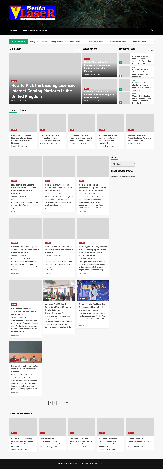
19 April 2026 (23, 101)
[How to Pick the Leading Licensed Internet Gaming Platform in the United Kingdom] (124, 58)
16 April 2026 (140, 143)
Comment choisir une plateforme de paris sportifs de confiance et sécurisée (81, 138)
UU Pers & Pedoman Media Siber (34, 30)
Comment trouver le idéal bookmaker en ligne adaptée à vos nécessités (127, 41)
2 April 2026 (57, 313)
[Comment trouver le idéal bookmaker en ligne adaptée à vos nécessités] (124, 71)
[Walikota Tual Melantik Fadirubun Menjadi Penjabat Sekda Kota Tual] (59, 290)
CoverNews (89, 463)
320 (66, 403)
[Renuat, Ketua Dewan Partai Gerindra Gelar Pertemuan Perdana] (25, 352)
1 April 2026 (91, 310)
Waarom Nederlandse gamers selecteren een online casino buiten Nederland (25, 250)
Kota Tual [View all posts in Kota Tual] (49, 298)
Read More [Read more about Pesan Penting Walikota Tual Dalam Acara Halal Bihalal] (82, 325)
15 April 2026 (23, 317)
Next (71, 403)
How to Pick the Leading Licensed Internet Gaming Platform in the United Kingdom (58, 41)
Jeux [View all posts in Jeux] (86, 88)
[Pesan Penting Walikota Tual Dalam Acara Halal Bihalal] (93, 290)
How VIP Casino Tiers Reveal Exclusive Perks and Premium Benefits (139, 138)
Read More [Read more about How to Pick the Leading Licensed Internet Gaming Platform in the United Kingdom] (15, 212)
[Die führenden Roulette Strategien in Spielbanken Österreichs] (25, 290)
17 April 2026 (96, 101)
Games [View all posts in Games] (14, 81)
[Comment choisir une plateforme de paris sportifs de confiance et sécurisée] (124, 85)
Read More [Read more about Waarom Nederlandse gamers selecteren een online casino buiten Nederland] (15, 273)
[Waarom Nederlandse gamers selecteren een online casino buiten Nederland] (124, 98)
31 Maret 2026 (24, 375)
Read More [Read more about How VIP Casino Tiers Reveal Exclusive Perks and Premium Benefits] (48, 273)
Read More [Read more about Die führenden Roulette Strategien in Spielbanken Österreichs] (15, 335)
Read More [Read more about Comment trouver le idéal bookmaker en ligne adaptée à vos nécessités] (48, 209)
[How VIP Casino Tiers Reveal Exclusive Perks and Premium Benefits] (140, 123)
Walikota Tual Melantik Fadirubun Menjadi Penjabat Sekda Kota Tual (58, 307)
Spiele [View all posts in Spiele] (14, 304)
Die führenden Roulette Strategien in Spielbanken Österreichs (23, 311)
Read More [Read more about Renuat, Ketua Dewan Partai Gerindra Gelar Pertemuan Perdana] (15, 393)
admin (15, 101)
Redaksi (13, 30)
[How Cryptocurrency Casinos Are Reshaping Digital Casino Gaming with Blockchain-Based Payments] (93, 228)
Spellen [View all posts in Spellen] (134, 93)
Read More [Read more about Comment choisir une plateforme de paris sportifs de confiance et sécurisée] (82, 212)
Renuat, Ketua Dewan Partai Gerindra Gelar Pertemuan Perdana (24, 369)
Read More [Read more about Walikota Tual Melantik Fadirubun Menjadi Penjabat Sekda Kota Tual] (48, 331)
